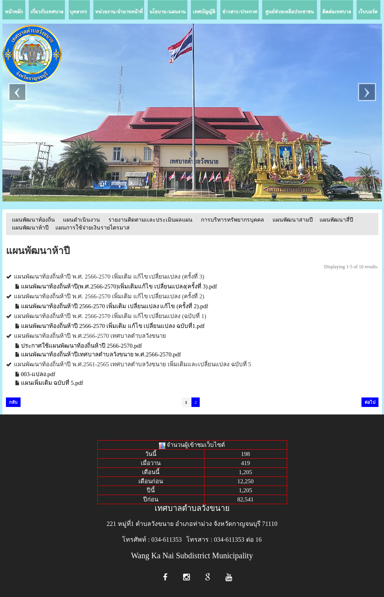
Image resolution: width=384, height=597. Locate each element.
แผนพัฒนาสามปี (292, 220)
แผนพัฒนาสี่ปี (336, 220)
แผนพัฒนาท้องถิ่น (33, 220)
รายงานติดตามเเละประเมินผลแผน (150, 220)
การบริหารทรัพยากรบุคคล (232, 220)
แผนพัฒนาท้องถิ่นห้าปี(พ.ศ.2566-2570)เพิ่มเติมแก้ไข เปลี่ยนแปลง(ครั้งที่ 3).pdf (119, 286)
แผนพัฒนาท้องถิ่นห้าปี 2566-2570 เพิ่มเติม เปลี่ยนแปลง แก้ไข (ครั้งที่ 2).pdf (114, 306)
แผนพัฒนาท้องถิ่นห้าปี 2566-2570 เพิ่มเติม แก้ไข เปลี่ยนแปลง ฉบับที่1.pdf (113, 326)
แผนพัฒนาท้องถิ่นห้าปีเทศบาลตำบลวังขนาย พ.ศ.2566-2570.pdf (101, 354)
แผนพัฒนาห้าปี (30, 228)
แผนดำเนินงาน (81, 220)
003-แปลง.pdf (38, 374)
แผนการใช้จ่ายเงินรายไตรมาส (92, 228)
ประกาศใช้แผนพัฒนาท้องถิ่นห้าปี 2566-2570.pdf (81, 346)
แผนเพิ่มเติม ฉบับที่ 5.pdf (52, 383)
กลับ (13, 402)
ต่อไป (370, 402)
